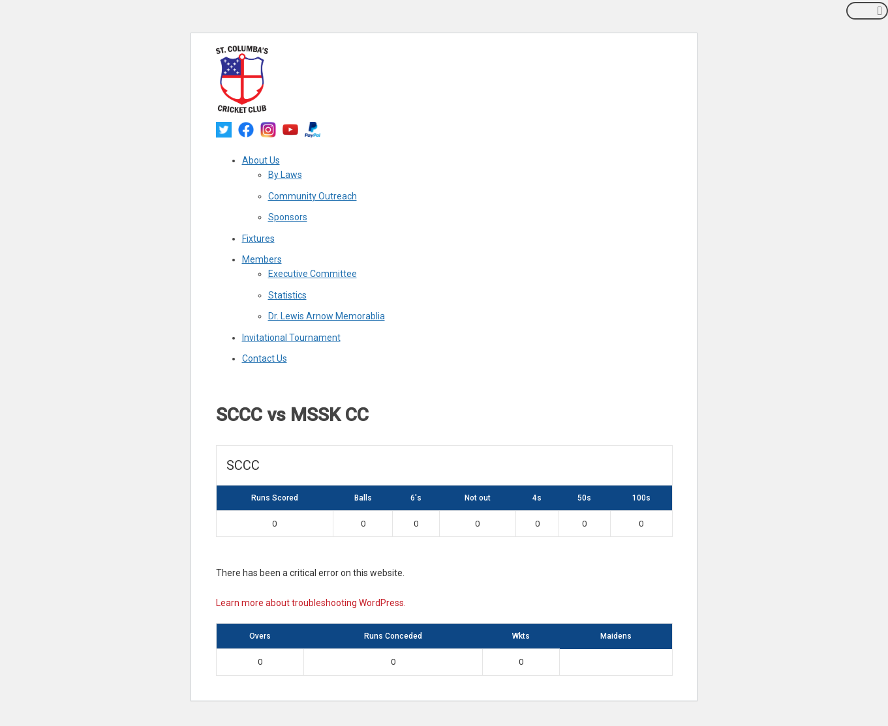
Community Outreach (312, 196)
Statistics (287, 295)
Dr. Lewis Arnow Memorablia (326, 316)
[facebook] (246, 129)
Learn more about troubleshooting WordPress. (311, 603)
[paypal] (312, 129)
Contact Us (264, 358)
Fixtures (258, 238)
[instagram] (268, 129)
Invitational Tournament (291, 337)
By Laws (285, 174)
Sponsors (287, 217)
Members (262, 259)
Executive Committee (312, 274)
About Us (261, 160)
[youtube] (290, 129)
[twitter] (224, 129)
